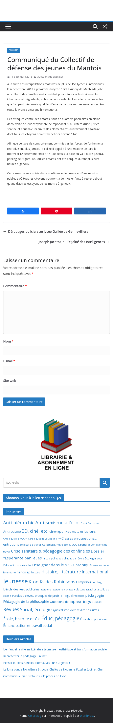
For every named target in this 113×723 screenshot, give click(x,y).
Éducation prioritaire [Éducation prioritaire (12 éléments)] (93, 619)
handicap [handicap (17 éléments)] (23, 572)
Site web (9, 380)
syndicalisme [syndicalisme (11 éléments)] (60, 610)
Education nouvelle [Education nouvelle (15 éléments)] (17, 565)
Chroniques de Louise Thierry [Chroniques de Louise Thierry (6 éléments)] (44, 538)
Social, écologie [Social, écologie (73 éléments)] (36, 609)
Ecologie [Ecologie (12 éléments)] (90, 558)
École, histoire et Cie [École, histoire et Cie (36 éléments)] (22, 618)
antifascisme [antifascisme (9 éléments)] (91, 523)
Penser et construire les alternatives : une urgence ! (36, 663)
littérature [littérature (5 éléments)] (45, 589)
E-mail (9, 361)
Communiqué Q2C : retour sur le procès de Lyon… (36, 676)
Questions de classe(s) (50, 76)
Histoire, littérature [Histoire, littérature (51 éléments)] (61, 572)
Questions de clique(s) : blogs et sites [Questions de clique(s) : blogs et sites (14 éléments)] (76, 602)
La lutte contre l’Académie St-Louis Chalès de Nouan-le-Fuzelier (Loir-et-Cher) (54, 669)
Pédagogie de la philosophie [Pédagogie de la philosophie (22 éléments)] (26, 601)
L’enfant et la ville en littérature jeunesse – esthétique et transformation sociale (55, 649)
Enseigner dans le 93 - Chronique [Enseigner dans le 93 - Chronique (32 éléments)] (62, 564)
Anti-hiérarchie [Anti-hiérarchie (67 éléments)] (19, 522)
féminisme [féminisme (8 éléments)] (9, 572)
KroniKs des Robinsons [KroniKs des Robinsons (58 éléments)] (52, 582)
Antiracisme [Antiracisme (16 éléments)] (12, 531)
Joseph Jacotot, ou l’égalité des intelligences (74, 242)
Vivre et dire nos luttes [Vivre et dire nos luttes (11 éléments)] (84, 610)
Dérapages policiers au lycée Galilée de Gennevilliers (45, 231)
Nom (8, 341)
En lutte (13, 50)
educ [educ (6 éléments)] (99, 558)
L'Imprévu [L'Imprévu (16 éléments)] (83, 582)
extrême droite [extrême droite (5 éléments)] (101, 565)
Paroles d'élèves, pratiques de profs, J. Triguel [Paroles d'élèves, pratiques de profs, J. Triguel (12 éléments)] (42, 596)
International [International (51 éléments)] (95, 572)
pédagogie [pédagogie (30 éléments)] (94, 595)
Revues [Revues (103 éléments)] (11, 609)
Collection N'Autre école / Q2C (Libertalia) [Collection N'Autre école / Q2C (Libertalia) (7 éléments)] (66, 544)
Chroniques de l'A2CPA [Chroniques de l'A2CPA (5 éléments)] (15, 538)
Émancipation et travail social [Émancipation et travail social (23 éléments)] (27, 625)
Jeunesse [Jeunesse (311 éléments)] (15, 581)
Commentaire (15, 286)
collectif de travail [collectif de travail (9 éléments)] (30, 544)
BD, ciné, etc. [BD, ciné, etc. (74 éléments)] (35, 531)
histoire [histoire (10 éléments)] (36, 572)
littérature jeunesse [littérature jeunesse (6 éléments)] (62, 589)
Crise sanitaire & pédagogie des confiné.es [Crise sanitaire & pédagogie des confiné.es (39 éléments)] (50, 551)
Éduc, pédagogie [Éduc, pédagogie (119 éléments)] (60, 618)
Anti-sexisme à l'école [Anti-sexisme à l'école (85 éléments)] (58, 522)
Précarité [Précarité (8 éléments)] (78, 596)
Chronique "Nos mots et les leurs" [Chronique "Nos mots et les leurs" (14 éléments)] (73, 531)
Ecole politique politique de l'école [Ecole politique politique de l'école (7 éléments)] (64, 558)
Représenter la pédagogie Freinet (25, 656)
